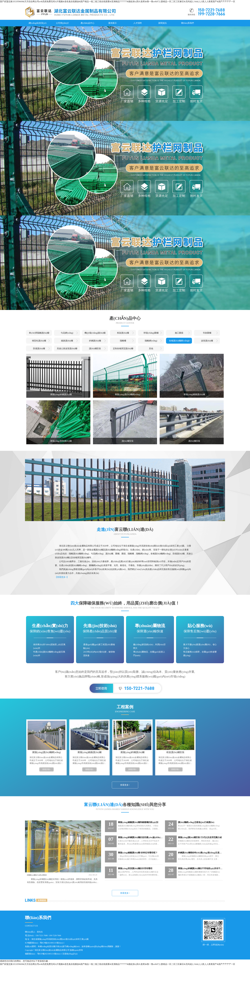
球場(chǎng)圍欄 (150, 333)
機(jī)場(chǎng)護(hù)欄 (95, 333)
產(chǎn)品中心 (88, 23)
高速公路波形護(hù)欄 (67, 348)
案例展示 (112, 23)
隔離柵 (123, 341)
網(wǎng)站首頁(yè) (37, 23)
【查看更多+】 (62, 577)
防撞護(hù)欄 (39, 348)
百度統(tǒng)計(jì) (69, 954)
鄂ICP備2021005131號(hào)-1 (52, 943)
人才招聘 (137, 23)
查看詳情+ (46, 769)
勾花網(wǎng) (67, 333)
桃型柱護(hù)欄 (39, 341)
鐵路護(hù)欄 (67, 341)
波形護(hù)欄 (207, 341)
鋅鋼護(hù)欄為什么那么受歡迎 (43, 875)
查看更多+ (125, 785)
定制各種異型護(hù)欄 (123, 348)
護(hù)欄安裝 (95, 348)
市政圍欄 (207, 333)
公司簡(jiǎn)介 (62, 23)
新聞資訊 (162, 23)
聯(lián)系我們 (187, 23)
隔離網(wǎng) (151, 341)
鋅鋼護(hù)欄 (95, 341)
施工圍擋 (179, 333)
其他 (151, 348)
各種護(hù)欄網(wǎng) (179, 341)
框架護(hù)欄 (123, 333)
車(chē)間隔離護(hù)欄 (39, 333)
